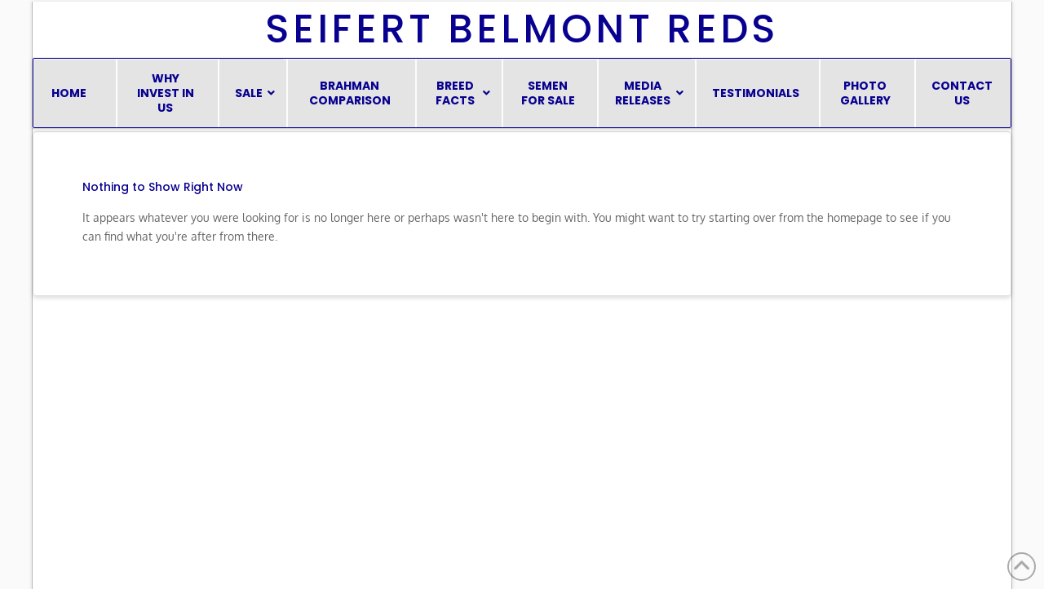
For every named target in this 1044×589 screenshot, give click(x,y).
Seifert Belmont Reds (521, 29)
